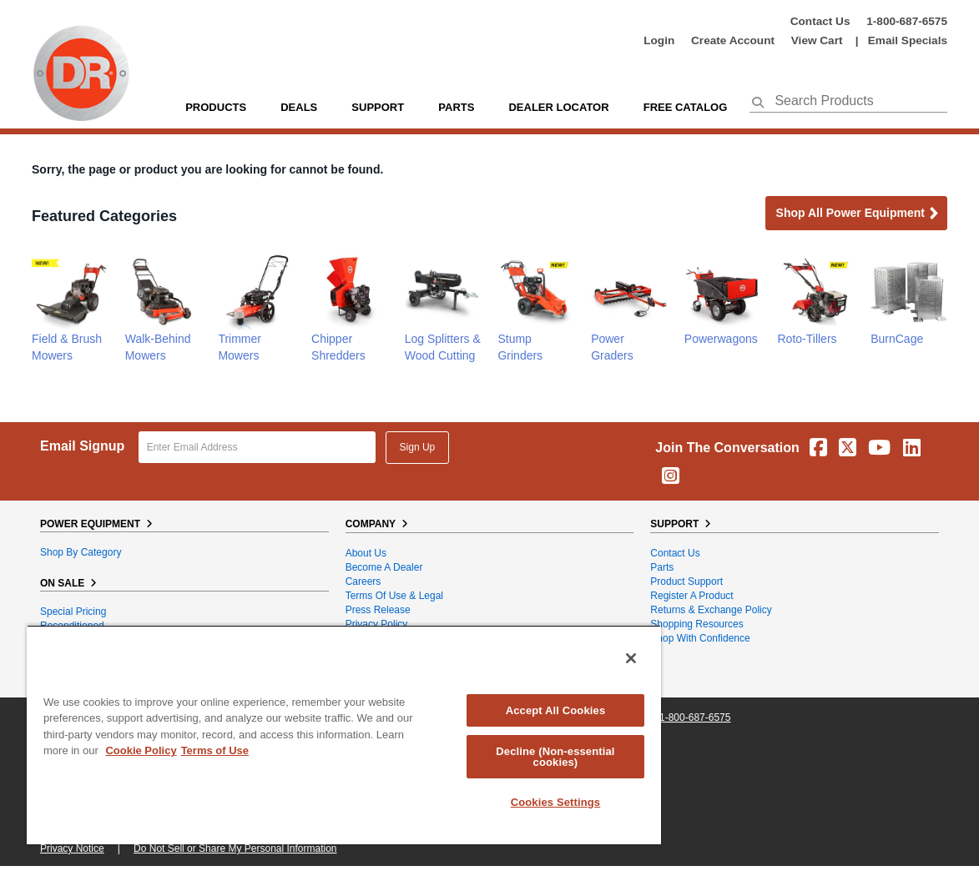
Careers (363, 581)
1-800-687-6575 (906, 21)
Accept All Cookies (556, 710)
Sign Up (418, 447)
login (658, 40)
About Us (366, 553)
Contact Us (820, 21)
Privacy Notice (72, 848)
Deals (298, 107)
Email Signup (82, 446)
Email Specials (907, 40)
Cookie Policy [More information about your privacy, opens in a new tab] (140, 750)
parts (456, 107)
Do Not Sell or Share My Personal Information (235, 848)
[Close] (631, 658)
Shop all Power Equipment (858, 214)
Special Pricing (73, 611)
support (377, 107)
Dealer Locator (558, 107)
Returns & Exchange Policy (710, 610)
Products (215, 107)
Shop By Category (80, 552)
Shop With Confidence (699, 638)
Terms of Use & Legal (394, 596)
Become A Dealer (384, 567)
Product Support (686, 581)
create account (733, 40)
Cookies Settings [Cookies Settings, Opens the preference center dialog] (556, 802)
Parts (662, 567)
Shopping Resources (696, 624)
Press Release (378, 610)
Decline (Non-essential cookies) (555, 756)
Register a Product (691, 596)
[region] (344, 734)
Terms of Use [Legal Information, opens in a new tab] (215, 750)
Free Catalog (685, 107)
